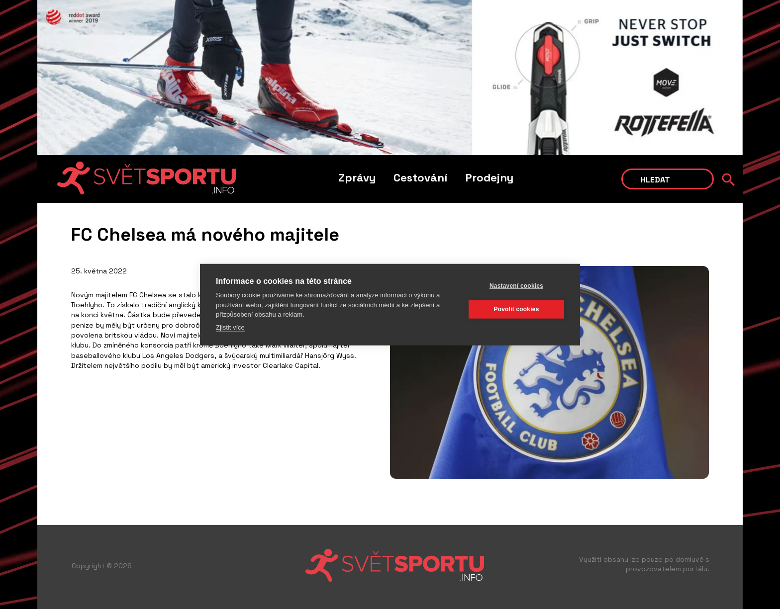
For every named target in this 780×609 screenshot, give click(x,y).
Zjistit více (230, 327)
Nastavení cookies (516, 285)
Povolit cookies (516, 309)
